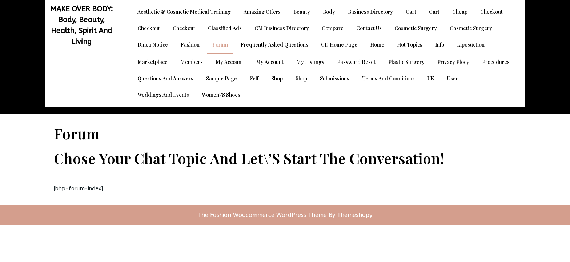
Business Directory (370, 11)
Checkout (491, 11)
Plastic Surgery (406, 62)
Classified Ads (225, 28)
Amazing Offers (262, 11)
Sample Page (221, 78)
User (452, 78)
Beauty (301, 11)
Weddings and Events (163, 94)
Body (329, 11)
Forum (220, 44)
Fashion (190, 44)
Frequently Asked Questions (274, 44)
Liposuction (471, 44)
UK (431, 78)
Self (254, 78)
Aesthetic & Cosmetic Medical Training (184, 11)
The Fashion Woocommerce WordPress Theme (263, 214)
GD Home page (339, 44)
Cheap (459, 11)
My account (229, 62)
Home (377, 44)
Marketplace (152, 62)
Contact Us (369, 28)
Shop (277, 78)
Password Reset (356, 62)
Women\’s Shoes (221, 94)
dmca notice (152, 44)
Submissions (334, 78)
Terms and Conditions (388, 78)
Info (439, 44)
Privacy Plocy (453, 62)
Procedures (496, 62)
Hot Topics (409, 44)
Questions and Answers (165, 78)
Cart (411, 11)
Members (191, 62)
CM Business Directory (281, 28)
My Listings (310, 62)
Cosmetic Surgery (415, 28)
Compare (333, 28)
